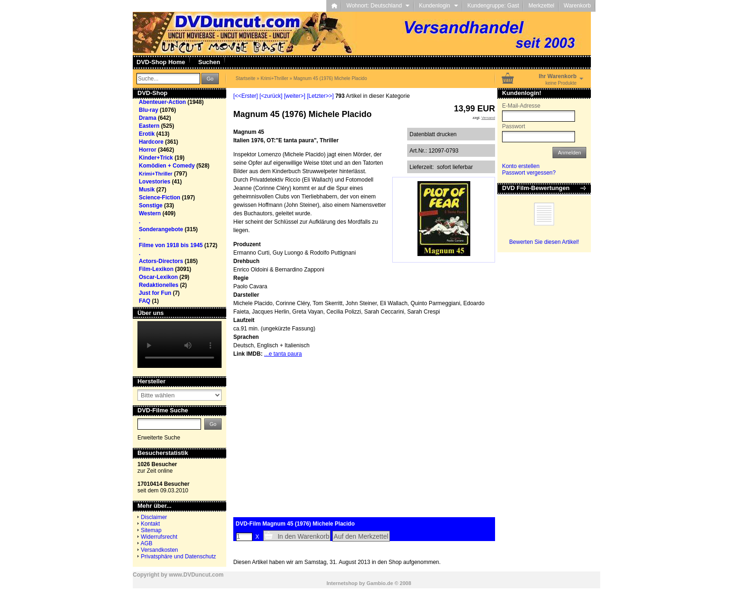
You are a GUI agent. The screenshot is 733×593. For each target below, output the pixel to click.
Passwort (513, 126)
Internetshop (342, 583)
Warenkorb (577, 5)
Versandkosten (159, 550)
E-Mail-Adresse (521, 105)
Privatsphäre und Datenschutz (178, 556)
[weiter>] (294, 96)
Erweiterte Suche (158, 437)
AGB (146, 543)
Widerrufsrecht (159, 537)
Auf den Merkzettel (361, 536)
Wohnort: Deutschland (378, 5)
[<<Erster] (245, 96)
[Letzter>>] (320, 96)
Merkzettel (541, 5)
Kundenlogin (438, 5)
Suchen (209, 62)
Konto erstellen (520, 166)
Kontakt (150, 523)
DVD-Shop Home (161, 62)
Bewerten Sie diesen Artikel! (544, 242)
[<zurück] (270, 96)
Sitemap (151, 530)
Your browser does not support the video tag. (179, 344)
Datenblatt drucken (433, 134)
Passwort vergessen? (529, 172)
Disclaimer (154, 517)
